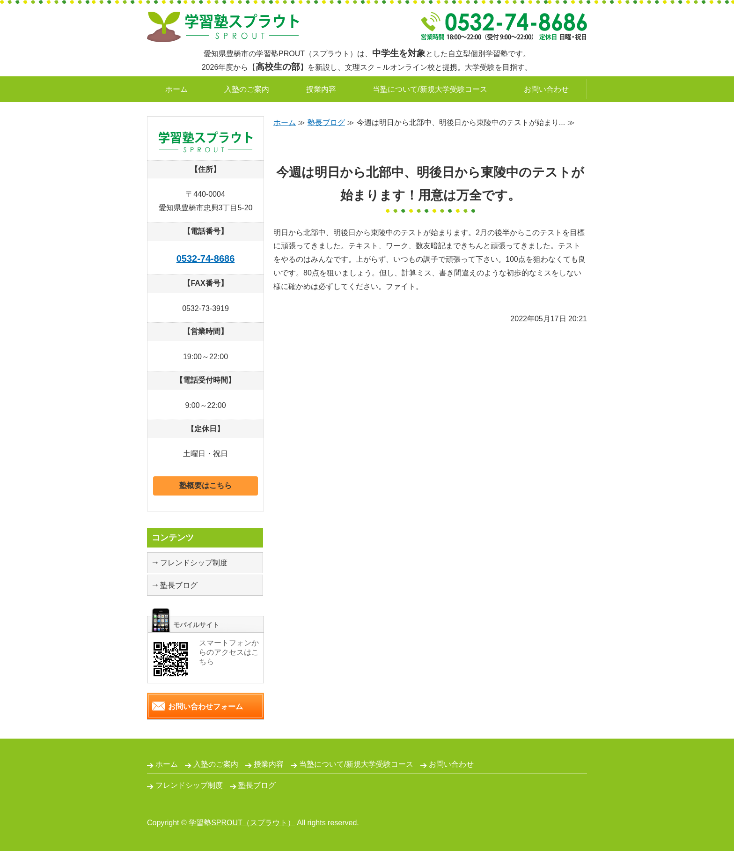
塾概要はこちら (205, 485)
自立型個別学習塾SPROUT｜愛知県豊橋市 (223, 27)
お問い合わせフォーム (205, 706)
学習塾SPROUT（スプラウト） (242, 823)
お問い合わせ (546, 89)
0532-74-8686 (205, 258)
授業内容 (321, 89)
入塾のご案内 (246, 89)
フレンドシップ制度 (194, 563)
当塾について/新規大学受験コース (430, 89)
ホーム (176, 89)
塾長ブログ (326, 122)
